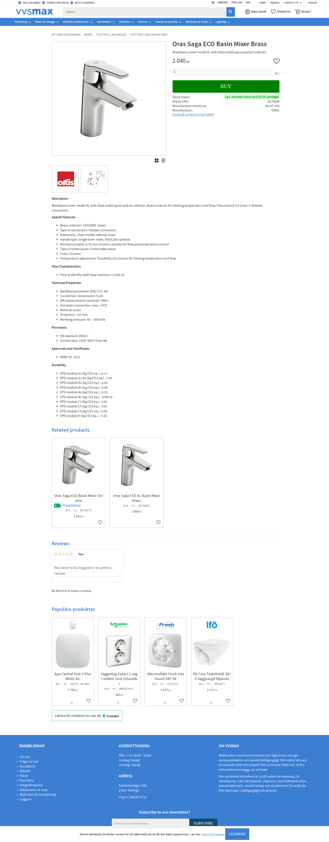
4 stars (67, 554)
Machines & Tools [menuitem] (197, 22)
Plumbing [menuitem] (21, 22)
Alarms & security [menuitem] (167, 22)
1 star (56, 554)
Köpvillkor (27, 780)
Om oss (25, 757)
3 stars (63, 554)
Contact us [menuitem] (291, 2)
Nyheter (25, 771)
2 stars (60, 554)
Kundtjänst (27, 766)
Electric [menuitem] (143, 22)
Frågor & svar (29, 761)
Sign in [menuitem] (312, 2)
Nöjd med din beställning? (38, 794)
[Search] (230, 12)
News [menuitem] (263, 2)
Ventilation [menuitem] (104, 22)
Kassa (24, 776)
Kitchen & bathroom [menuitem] (76, 22)
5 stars (71, 554)
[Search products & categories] (145, 12)
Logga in (26, 799)
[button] (280, 11)
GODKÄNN (237, 834)
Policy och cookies (213, 834)
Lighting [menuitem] (221, 22)
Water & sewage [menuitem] (45, 22)
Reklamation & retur (34, 790)
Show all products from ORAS (193, 114)
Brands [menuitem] (275, 2)
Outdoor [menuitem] (124, 22)
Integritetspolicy (31, 785)
